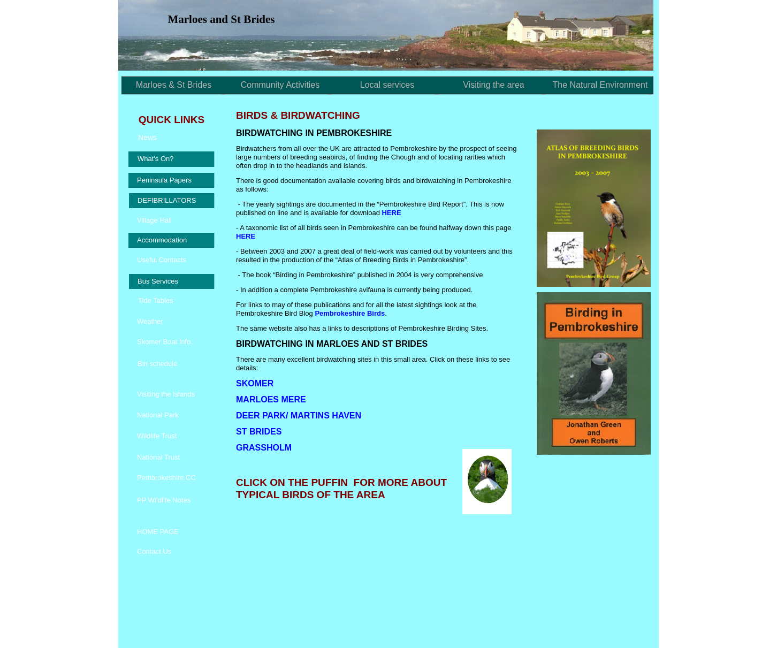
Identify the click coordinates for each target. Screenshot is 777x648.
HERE (391, 213)
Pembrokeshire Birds (350, 313)
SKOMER (254, 383)
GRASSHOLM (264, 447)
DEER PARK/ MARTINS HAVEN (298, 415)
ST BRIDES (258, 431)
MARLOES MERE (271, 399)
